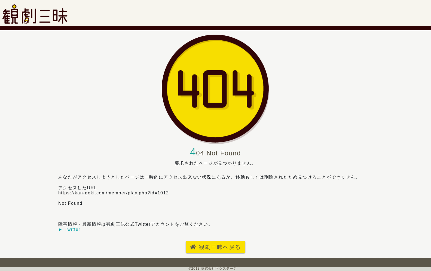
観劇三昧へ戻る (215, 247)
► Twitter (69, 229)
